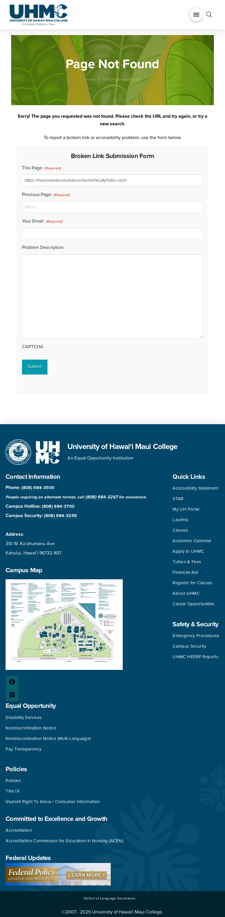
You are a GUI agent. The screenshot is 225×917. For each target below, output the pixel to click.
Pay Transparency (23, 747)
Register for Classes (193, 581)
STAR (178, 497)
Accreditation (19, 828)
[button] (196, 14)
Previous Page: (45, 195)
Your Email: (42, 221)
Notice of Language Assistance (109, 896)
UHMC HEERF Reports (195, 655)
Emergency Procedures (196, 634)
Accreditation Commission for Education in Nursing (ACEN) (64, 839)
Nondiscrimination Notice (31, 726)
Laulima (180, 518)
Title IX (13, 789)
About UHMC (186, 591)
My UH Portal (186, 507)
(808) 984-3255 (60, 513)
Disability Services (24, 715)
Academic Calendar (192, 539)
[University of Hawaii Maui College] (38, 14)
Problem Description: (43, 247)
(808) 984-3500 (37, 485)
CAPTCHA (32, 347)
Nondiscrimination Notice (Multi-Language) (48, 736)
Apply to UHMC (188, 549)
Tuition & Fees (187, 560)
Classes (180, 528)
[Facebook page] (12, 680)
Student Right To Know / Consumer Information (53, 799)
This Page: (41, 168)
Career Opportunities (194, 602)
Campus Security (189, 644)
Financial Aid (185, 570)
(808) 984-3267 (101, 495)
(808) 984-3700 (58, 504)
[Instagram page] (12, 693)
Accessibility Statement (195, 486)
